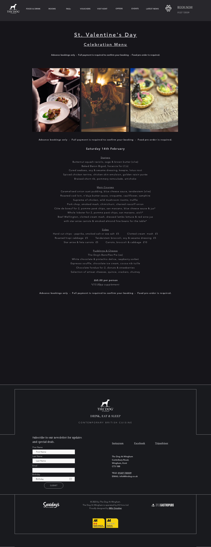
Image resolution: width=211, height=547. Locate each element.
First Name (38, 447)
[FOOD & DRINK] (33, 8)
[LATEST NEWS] (152, 8)
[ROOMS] (52, 8)
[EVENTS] (135, 8)
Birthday (36, 474)
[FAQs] (68, 8)
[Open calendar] (70, 479)
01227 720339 (183, 12)
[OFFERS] (119, 8)
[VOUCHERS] (85, 8)
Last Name (37, 456)
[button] (168, 8)
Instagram (118, 443)
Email (35, 466)
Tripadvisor (161, 443)
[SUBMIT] (53, 486)
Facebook (139, 443)
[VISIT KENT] (102, 8)
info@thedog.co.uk (128, 476)
